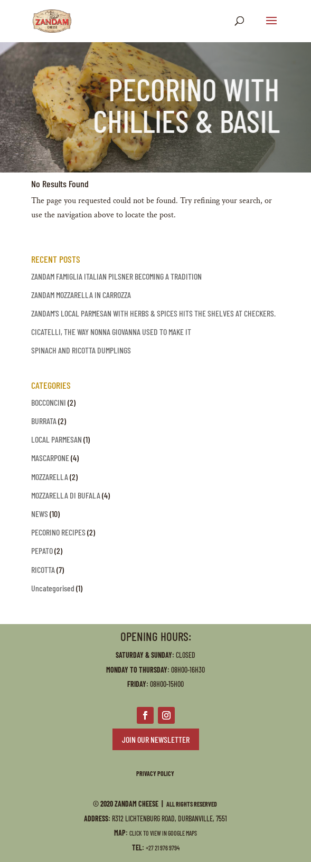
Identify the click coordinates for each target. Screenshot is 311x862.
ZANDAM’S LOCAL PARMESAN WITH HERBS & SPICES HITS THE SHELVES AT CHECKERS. (153, 313)
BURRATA (43, 421)
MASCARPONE (50, 458)
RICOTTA (43, 569)
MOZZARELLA (49, 477)
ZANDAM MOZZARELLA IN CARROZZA (81, 295)
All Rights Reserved (192, 804)
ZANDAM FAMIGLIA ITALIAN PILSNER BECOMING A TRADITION (116, 276)
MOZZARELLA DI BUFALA (65, 495)
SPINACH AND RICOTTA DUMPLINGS (81, 350)
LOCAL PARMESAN (56, 439)
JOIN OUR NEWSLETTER (156, 739)
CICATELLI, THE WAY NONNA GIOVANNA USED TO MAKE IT (111, 332)
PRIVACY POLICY (155, 773)
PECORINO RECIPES (58, 532)
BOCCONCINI (48, 402)
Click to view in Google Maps (163, 833)
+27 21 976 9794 (163, 847)
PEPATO (42, 550)
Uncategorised (52, 588)
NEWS (39, 514)
